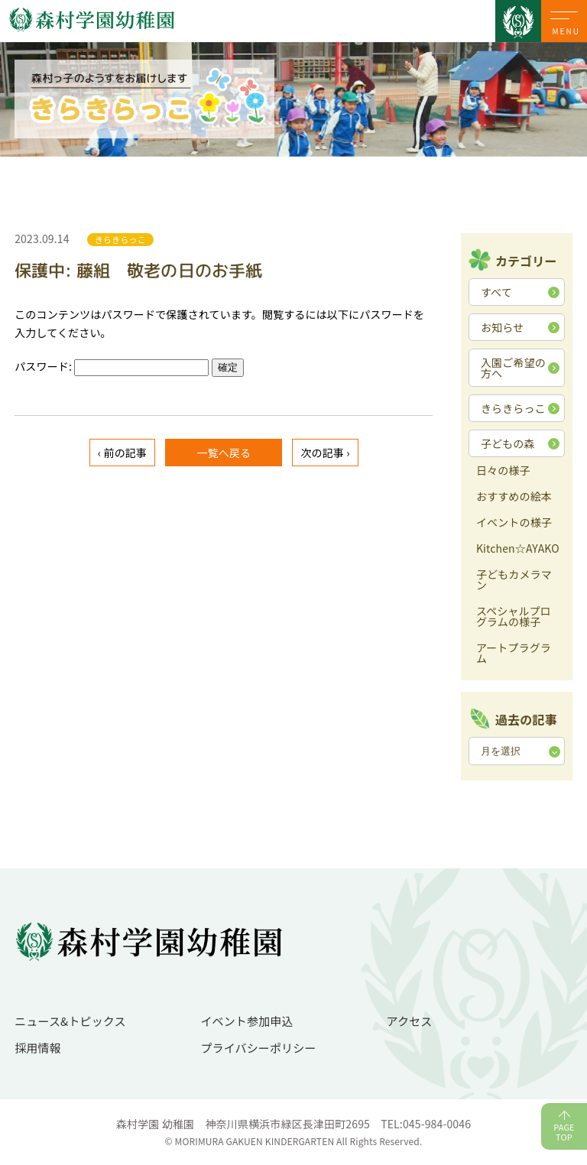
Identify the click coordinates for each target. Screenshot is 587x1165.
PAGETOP (564, 1132)
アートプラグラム (513, 654)
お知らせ (502, 327)
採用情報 (38, 1048)
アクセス (410, 1021)
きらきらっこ (513, 408)
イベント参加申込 (246, 1021)
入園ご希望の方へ (513, 368)
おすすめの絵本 (514, 497)
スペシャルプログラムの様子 (513, 617)
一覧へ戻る (223, 452)
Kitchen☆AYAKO (517, 549)
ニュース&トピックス (70, 1021)
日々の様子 (503, 471)
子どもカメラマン (514, 580)
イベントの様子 (514, 523)
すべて (496, 292)
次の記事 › (324, 452)
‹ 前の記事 (122, 452)
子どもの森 (508, 443)
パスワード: (112, 366)
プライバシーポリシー (258, 1048)
